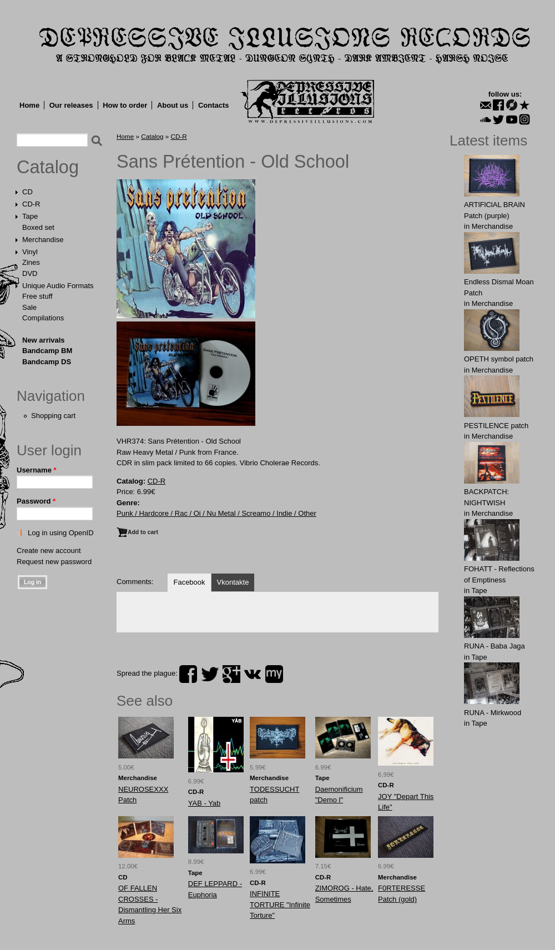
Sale (29, 307)
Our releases (71, 105)
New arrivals (43, 340)
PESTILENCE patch (496, 425)
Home (29, 105)
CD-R (31, 204)
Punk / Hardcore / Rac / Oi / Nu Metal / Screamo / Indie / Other (216, 513)
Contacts (213, 105)
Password (36, 501)
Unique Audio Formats (58, 286)
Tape (30, 216)
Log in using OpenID (61, 533)
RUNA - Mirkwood (492, 712)
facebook (188, 674)
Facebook (189, 582)
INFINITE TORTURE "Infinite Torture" (280, 904)
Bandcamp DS (46, 362)
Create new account (49, 550)
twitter (210, 674)
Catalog (48, 167)
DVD (29, 273)
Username (37, 470)
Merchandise (42, 239)
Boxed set (38, 227)
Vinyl (30, 252)
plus (231, 674)
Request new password (54, 561)
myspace (274, 674)
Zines (31, 262)
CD (27, 192)
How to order (125, 105)
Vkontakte (233, 582)
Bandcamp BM (47, 350)
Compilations (43, 318)
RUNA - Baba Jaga (494, 646)
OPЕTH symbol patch (498, 359)
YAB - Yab (204, 803)
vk (252, 674)
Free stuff (37, 296)
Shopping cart (53, 415)
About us (172, 105)
